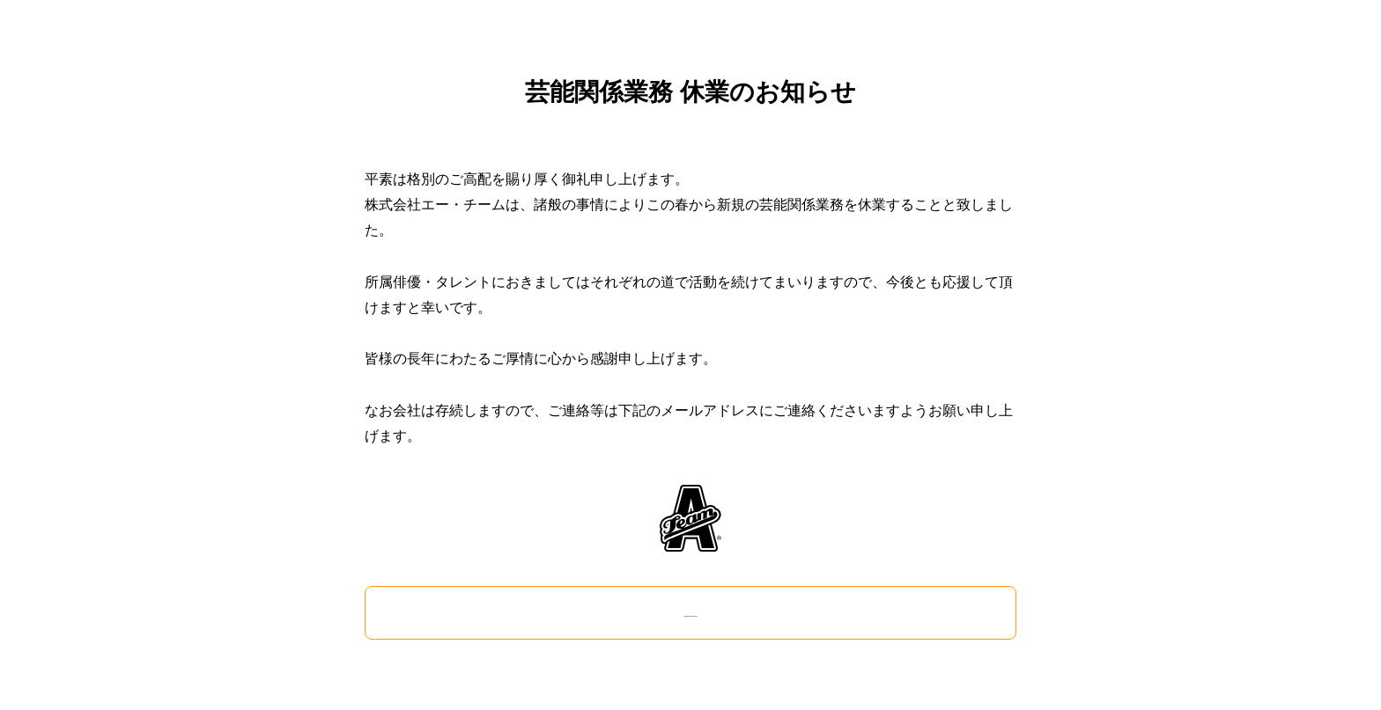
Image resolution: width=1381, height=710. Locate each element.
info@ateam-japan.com (690, 611)
